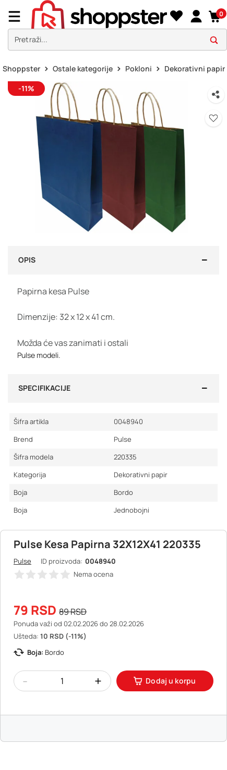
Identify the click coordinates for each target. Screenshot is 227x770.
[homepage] (99, 16)
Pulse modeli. (39, 355)
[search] (117, 40)
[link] (195, 16)
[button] (215, 16)
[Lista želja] (176, 16)
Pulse (22, 561)
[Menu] (18, 16)
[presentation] (113, 28)
